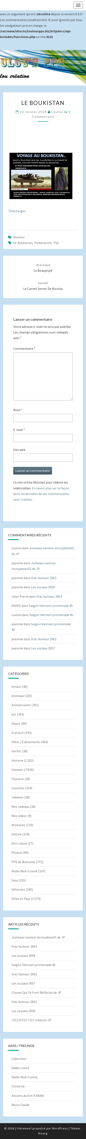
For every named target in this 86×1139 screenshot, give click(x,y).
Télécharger (17, 211)
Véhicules (18, 889)
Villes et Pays (21, 899)
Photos (17, 852)
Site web (19, 450)
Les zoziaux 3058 (43, 587)
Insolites (18, 788)
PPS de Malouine (23, 862)
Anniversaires (21, 705)
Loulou (57, 112)
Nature (17, 834)
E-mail (19, 430)
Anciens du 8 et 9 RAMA (28, 1096)
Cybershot (19, 1059)
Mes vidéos (19, 816)
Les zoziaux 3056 (23, 1011)
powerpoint (43, 243)
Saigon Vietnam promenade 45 (51, 606)
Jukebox (17, 797)
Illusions (18, 779)
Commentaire (24, 348)
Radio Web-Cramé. (25, 1077)
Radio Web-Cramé (24, 871)
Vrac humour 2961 (24, 1002)
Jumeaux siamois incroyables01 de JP (38, 937)
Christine (18, 1086)
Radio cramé (20, 1068)
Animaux (18, 696)
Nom (17, 410)
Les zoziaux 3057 (43, 648)
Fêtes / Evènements (26, 742)
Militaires (18, 825)
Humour (19, 237)
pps (56, 243)
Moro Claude (20, 1105)
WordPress (60, 1128)
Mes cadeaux (20, 806)
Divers (16, 723)
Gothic (16, 751)
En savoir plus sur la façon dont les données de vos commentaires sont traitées (41, 493)
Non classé (19, 843)
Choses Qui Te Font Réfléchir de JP (36, 992)
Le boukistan (22, 243)
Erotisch (18, 733)
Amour (16, 686)
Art (14, 714)
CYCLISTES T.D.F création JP (31, 1020)
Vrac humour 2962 (43, 639)
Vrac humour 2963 (43, 578)
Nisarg (43, 1133)
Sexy (15, 880)
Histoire (17, 760)
